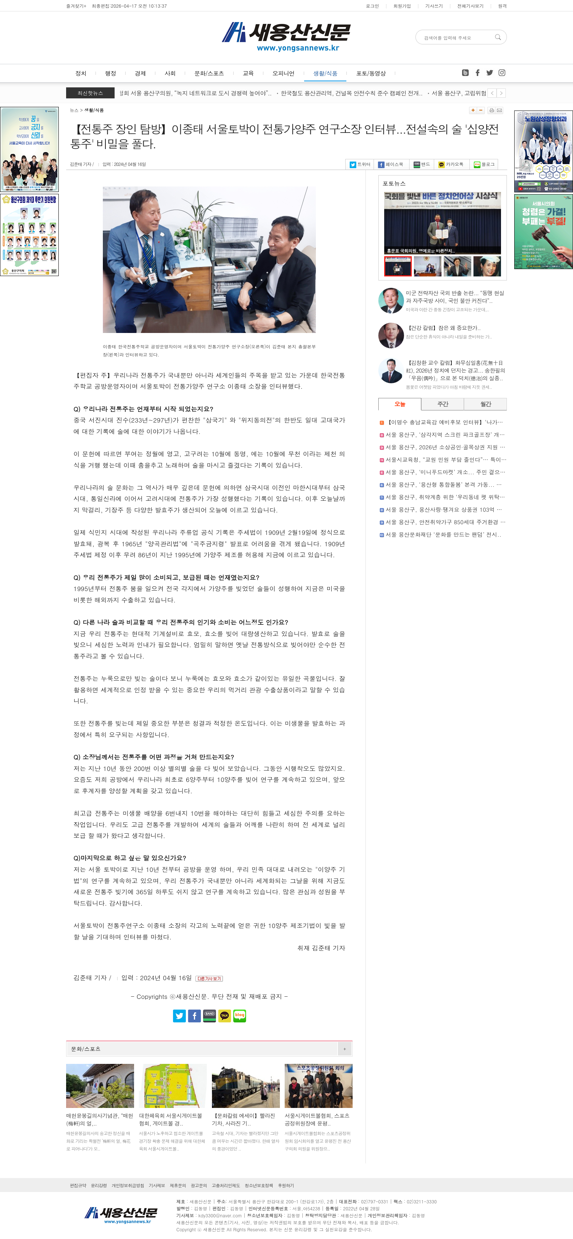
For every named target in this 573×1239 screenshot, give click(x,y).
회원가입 (402, 6)
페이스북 (390, 164)
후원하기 (286, 1185)
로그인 (372, 6)
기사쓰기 (434, 6)
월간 (485, 404)
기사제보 (157, 1185)
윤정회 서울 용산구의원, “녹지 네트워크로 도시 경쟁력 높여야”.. (196, 93)
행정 (110, 73)
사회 (170, 73)
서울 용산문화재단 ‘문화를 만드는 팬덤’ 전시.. (443, 534)
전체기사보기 (470, 6)
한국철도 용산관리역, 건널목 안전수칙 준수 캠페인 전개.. (356, 93)
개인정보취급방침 (128, 1185)
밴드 (422, 164)
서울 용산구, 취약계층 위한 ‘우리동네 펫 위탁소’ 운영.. (455, 497)
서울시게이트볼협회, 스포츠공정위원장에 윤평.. (317, 1119)
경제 (140, 73)
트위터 (360, 164)
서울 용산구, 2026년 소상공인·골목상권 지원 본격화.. (453, 447)
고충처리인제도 (226, 1185)
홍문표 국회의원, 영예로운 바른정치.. (421, 250)
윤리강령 (99, 1185)
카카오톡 (451, 164)
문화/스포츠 (209, 73)
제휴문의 (178, 1185)
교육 (248, 73)
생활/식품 (325, 73)
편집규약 (78, 1185)
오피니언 (284, 73)
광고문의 (199, 1185)
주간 (442, 404)
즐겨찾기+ (76, 6)
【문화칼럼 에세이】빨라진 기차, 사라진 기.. (243, 1119)
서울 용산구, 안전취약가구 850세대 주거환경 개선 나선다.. (460, 522)
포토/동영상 (371, 73)
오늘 (399, 404)
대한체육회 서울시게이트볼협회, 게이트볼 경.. (170, 1119)
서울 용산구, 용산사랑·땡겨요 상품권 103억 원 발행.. (452, 509)
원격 (502, 6)
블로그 (484, 164)
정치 (80, 73)
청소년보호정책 (259, 1185)
